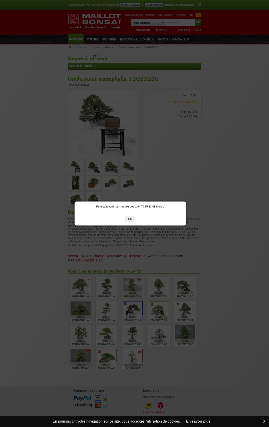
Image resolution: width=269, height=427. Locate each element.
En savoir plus (198, 421)
